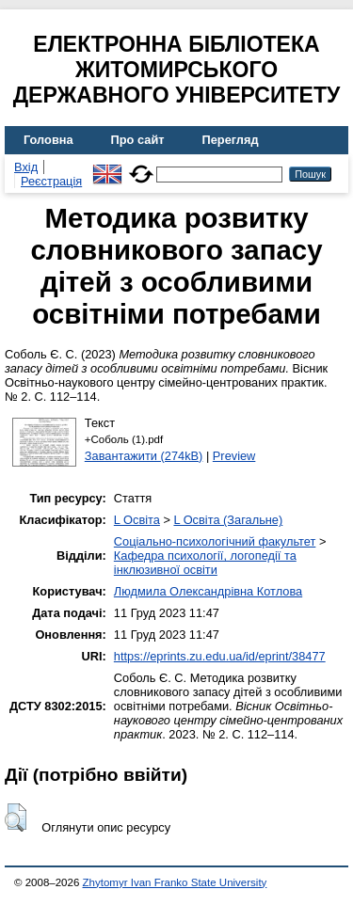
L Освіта (137, 520)
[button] (15, 817)
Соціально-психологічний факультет (215, 541)
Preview (234, 456)
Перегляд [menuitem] (230, 140)
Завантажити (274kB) (144, 456)
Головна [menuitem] (48, 140)
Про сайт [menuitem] (138, 140)
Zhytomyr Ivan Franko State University (175, 882)
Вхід (26, 167)
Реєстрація (51, 181)
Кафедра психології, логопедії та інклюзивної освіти (205, 562)
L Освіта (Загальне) (227, 520)
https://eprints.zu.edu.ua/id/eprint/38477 (220, 656)
